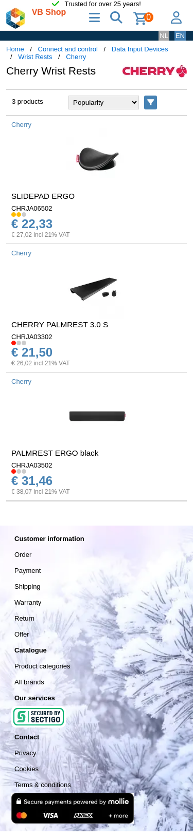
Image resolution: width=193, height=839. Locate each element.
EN (180, 36)
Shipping (27, 586)
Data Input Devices (140, 49)
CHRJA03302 (31, 337)
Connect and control (68, 49)
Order (22, 554)
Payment (27, 570)
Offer (21, 634)
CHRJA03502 (31, 465)
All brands (29, 682)
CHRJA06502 (31, 208)
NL (164, 36)
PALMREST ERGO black (54, 453)
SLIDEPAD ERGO (43, 196)
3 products (27, 101)
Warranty (27, 602)
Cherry (76, 57)
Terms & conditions (42, 785)
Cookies (26, 769)
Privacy (25, 753)
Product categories (42, 666)
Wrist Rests (35, 57)
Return (24, 618)
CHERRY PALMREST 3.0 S (59, 324)
